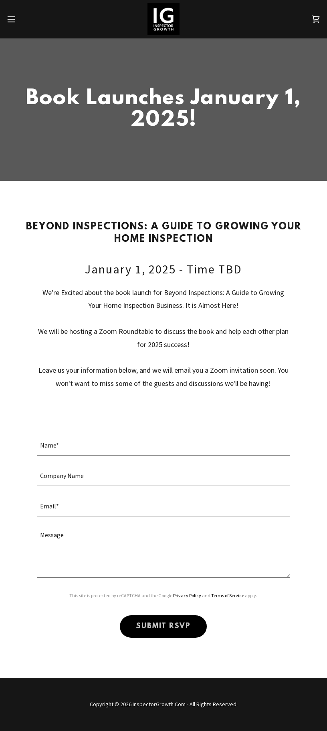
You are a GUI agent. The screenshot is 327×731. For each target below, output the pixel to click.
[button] (27, 19)
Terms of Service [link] (227, 595)
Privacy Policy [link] (187, 595)
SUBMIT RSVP (163, 627)
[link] (163, 19)
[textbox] (163, 445)
